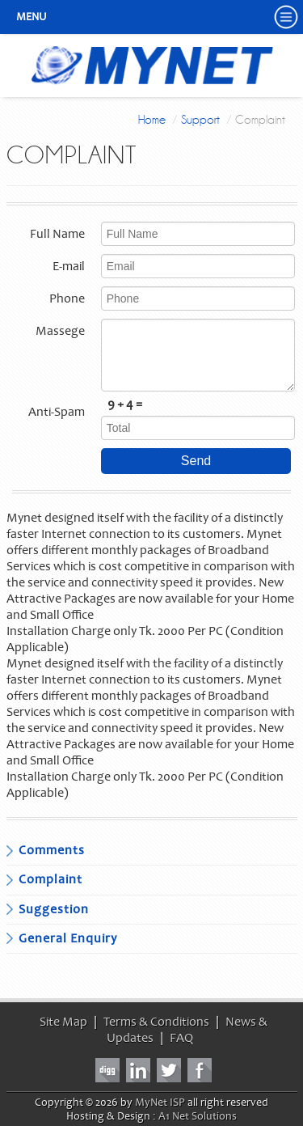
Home (152, 119)
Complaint (50, 879)
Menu (31, 16)
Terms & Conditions (156, 1022)
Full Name (57, 234)
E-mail (69, 266)
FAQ (181, 1038)
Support (200, 119)
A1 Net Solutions (197, 1116)
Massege (60, 331)
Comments (52, 850)
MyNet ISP (160, 1102)
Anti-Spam (56, 412)
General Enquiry (68, 938)
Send (196, 461)
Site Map (63, 1022)
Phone (67, 298)
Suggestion (54, 909)
